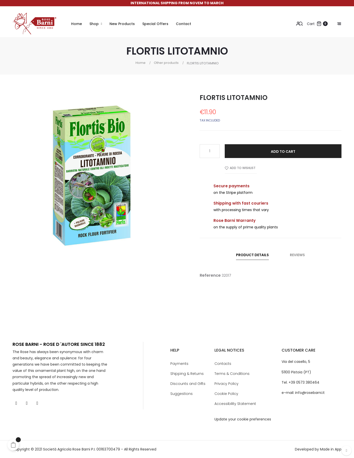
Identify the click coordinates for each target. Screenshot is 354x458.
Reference (210, 275)
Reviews (297, 254)
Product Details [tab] (252, 254)
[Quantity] (210, 151)
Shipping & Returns (187, 373)
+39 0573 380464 (304, 382)
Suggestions (181, 393)
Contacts (222, 363)
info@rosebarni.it (310, 392)
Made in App (330, 449)
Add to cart (283, 151)
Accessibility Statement (235, 403)
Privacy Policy (226, 383)
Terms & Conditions (232, 373)
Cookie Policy (226, 393)
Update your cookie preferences (242, 419)
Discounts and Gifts (187, 383)
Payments (179, 363)
